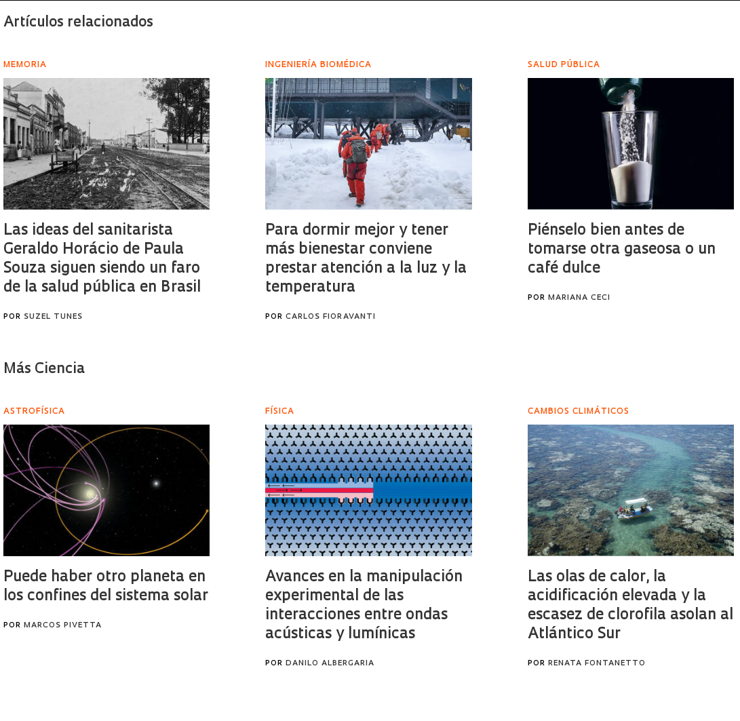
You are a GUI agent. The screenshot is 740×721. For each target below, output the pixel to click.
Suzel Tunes (53, 317)
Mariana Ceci (579, 298)
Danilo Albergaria (330, 663)
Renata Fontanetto (597, 663)
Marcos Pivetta (63, 625)
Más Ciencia (44, 369)
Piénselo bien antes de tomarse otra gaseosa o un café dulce (622, 250)
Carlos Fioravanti (331, 317)
